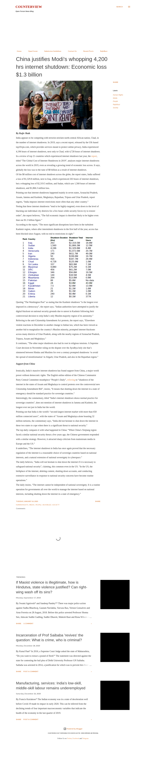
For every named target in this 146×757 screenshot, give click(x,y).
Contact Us (71, 51)
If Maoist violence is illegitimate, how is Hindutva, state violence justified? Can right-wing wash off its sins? (51, 587)
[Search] (119, 6)
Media (115, 98)
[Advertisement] (73, 31)
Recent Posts (87, 51)
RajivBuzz (102, 51)
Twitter (69, 738)
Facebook (76, 738)
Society (115, 108)
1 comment (28, 623)
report (94, 156)
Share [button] (115, 82)
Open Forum (31, 51)
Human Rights (118, 95)
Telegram (85, 738)
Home (18, 51)
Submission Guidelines (51, 51)
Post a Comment (30, 671)
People (115, 101)
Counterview (29, 7)
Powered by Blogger (73, 729)
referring (71, 379)
